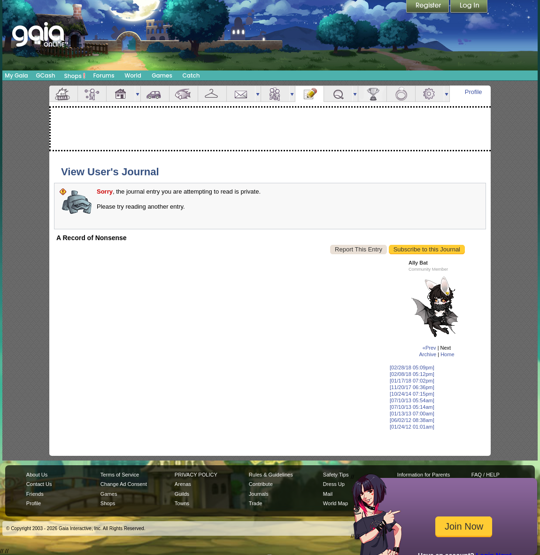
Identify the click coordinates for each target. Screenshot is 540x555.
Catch (191, 75)
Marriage (401, 94)
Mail (241, 94)
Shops (74, 75)
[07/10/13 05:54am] (412, 400)
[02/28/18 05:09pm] (412, 367)
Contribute (261, 484)
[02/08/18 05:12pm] (412, 374)
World (132, 75)
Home (447, 354)
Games (162, 75)
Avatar (92, 94)
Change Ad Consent (123, 484)
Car (155, 94)
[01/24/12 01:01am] (412, 427)
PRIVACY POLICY (196, 474)
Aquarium (184, 94)
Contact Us (39, 484)
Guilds (182, 494)
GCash (45, 75)
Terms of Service (119, 474)
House (121, 94)
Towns (182, 503)
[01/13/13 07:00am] (412, 413)
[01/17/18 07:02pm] (412, 380)
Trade (255, 503)
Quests (338, 94)
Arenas (183, 484)
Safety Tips (336, 474)
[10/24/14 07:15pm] (412, 394)
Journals (259, 494)
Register (428, 7)
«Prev (429, 348)
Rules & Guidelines (271, 474)
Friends (275, 94)
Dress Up (334, 484)
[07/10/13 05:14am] (412, 407)
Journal (309, 94)
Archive (427, 354)
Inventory (212, 94)
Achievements (372, 94)
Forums (103, 75)
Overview (63, 94)
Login (469, 7)
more (137, 94)
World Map (335, 503)
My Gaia (16, 75)
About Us (36, 474)
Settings (430, 94)
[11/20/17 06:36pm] (412, 387)
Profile (473, 91)
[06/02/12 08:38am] (412, 420)
